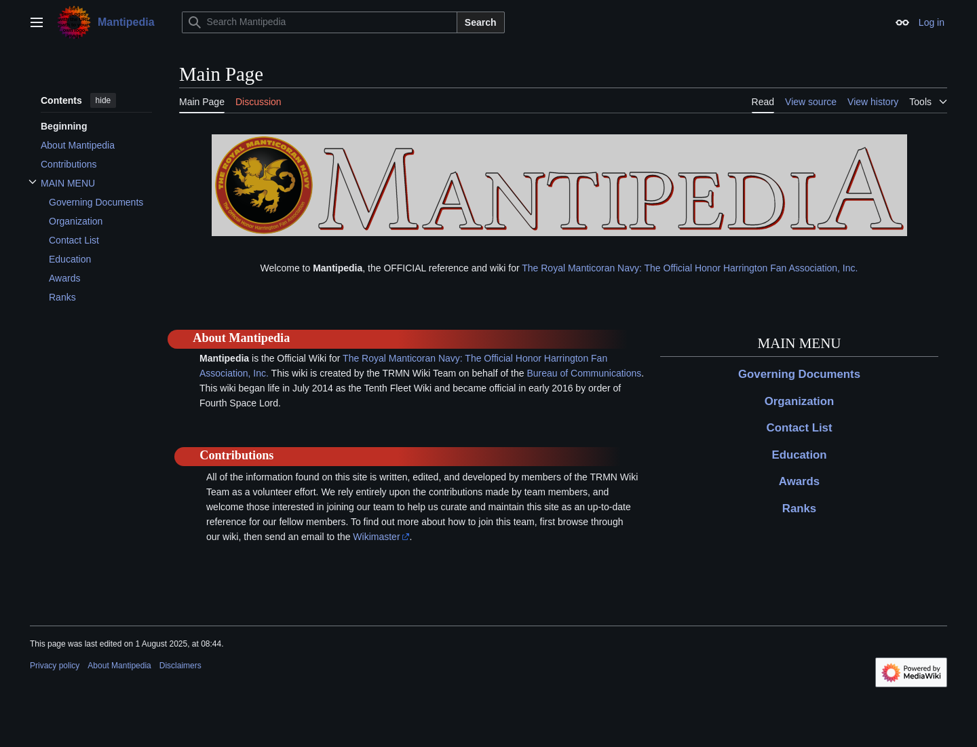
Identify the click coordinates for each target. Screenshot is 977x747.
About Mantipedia (119, 665)
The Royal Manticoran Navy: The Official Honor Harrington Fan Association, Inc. (690, 268)
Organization (800, 401)
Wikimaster (376, 536)
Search (481, 22)
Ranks (799, 508)
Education (798, 454)
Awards (799, 481)
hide (103, 100)
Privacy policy (54, 665)
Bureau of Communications (583, 373)
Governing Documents (799, 374)
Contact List (799, 427)
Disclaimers (180, 665)
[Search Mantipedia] (319, 22)
